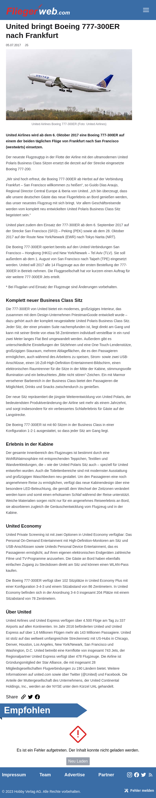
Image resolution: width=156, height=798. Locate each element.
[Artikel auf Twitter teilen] (30, 696)
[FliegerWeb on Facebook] (136, 775)
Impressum (14, 774)
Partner (106, 774)
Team (45, 774)
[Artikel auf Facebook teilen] (37, 696)
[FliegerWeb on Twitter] (143, 775)
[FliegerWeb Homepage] (38, 10)
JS (26, 45)
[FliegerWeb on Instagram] (129, 775)
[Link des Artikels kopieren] (23, 696)
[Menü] (146, 10)
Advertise (75, 774)
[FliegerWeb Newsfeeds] (150, 774)
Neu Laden (78, 761)
